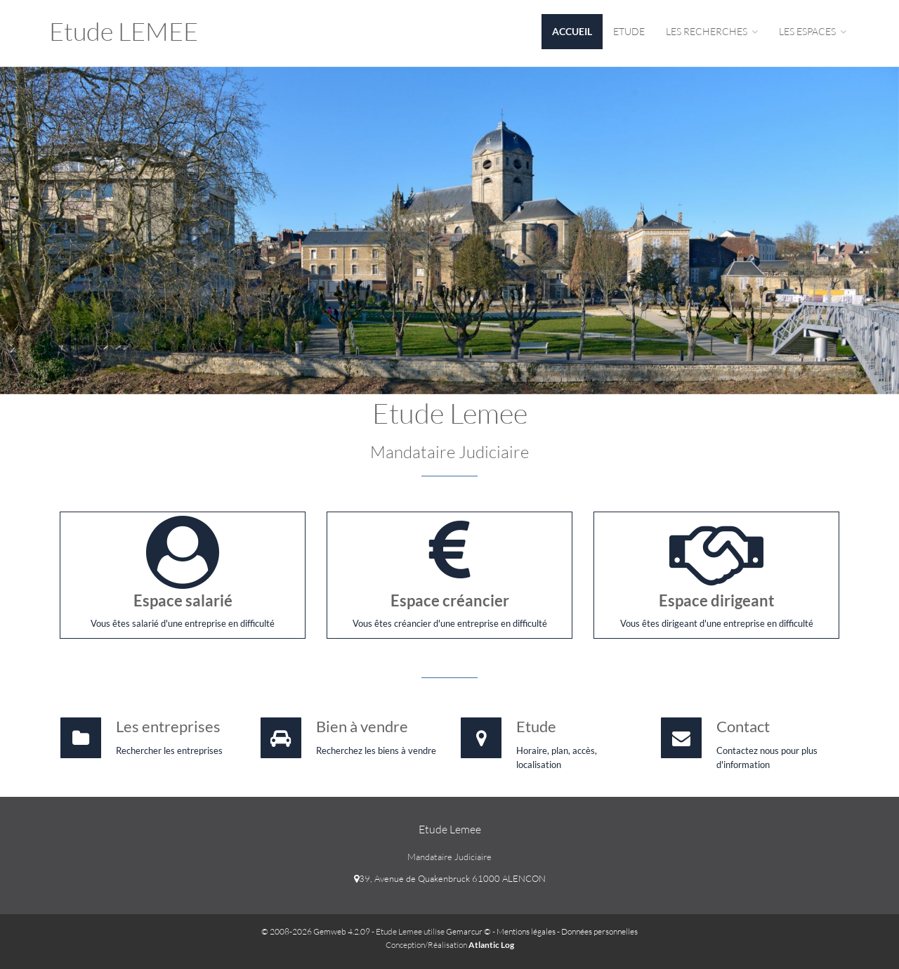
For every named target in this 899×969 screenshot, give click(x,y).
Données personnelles (599, 931)
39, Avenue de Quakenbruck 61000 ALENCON (450, 878)
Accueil (572, 31)
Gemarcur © (468, 931)
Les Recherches (712, 31)
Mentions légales (526, 931)
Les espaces (812, 31)
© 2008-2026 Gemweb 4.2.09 (315, 931)
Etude (629, 31)
